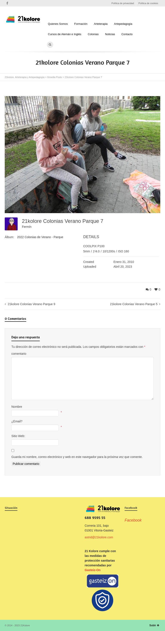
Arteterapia (101, 23)
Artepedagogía (123, 23)
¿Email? (16, 421)
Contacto (127, 34)
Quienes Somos (58, 23)
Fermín (26, 226)
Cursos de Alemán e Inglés (64, 34)
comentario (18, 353)
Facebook (7, 3)
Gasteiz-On (93, 570)
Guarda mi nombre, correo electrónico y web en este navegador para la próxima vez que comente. (77, 457)
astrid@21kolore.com (99, 537)
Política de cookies (148, 3)
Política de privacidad (123, 3)
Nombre (16, 406)
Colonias (93, 34)
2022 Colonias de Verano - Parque (40, 237)
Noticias (110, 34)
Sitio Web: (18, 436)
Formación (80, 23)
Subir (154, 625)
